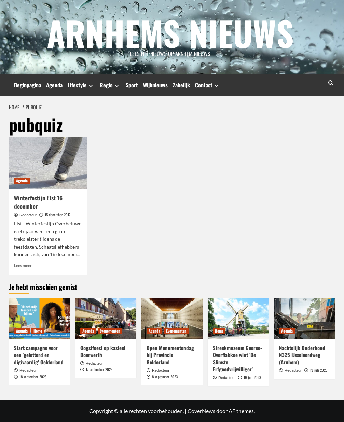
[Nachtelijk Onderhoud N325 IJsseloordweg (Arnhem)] (304, 318)
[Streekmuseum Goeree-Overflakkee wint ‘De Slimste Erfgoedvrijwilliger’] (238, 318)
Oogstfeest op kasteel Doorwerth (102, 351)
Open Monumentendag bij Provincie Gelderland (170, 355)
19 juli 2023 (252, 377)
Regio (110, 85)
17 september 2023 (99, 369)
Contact (207, 85)
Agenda (54, 85)
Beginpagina (27, 85)
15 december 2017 (57, 214)
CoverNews (201, 410)
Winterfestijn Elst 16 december (38, 202)
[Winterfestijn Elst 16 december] (48, 163)
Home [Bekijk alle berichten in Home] (37, 331)
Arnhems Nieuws (170, 32)
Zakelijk (181, 85)
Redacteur (28, 215)
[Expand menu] (91, 85)
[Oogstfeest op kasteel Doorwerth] (105, 318)
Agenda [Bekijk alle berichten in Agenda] (22, 180)
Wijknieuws (155, 85)
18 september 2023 (32, 376)
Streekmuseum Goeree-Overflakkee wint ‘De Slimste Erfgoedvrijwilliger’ (237, 358)
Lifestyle (81, 85)
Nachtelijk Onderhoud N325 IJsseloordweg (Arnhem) (302, 355)
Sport (132, 85)
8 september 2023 (165, 376)
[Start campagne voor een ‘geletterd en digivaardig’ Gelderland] (39, 318)
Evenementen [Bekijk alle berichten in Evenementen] (110, 331)
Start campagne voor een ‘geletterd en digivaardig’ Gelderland (39, 355)
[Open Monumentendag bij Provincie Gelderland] (172, 318)
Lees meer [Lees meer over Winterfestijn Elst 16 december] (23, 265)
